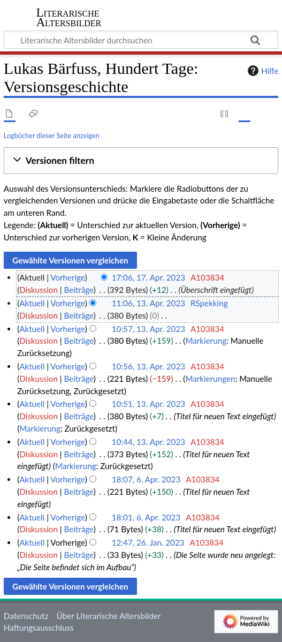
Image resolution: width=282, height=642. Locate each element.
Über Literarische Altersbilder (109, 616)
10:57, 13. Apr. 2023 (148, 329)
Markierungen (210, 378)
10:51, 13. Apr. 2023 (148, 404)
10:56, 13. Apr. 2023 (148, 366)
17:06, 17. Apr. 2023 (148, 277)
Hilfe (261, 70)
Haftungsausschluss (39, 627)
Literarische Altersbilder (69, 18)
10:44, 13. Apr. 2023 (148, 442)
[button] (141, 161)
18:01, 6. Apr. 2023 (146, 517)
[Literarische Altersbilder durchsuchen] (141, 39)
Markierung (205, 340)
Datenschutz (26, 616)
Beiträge (78, 289)
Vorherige (67, 277)
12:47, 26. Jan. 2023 (148, 542)
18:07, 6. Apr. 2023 (146, 479)
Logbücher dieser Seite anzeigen (52, 135)
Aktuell (31, 303)
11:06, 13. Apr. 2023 (148, 303)
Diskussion (38, 289)
